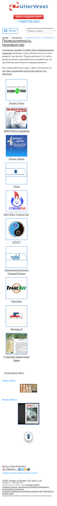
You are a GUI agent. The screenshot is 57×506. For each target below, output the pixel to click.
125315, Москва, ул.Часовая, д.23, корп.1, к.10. (22, 480)
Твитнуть (5, 466)
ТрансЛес (16, 301)
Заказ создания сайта (28, 16)
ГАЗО (16, 186)
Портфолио (17, 38)
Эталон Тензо (16, 103)
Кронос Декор (16, 159)
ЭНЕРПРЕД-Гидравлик (16, 131)
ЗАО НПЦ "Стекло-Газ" (16, 214)
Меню (10, 31)
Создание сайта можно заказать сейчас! (20, 473)
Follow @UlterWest (18, 466)
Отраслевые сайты (14, 373)
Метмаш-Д (16, 329)
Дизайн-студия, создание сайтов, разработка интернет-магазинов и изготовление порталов (25, 487)
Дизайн (5, 38)
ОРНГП (16, 242)
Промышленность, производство (17, 43)
